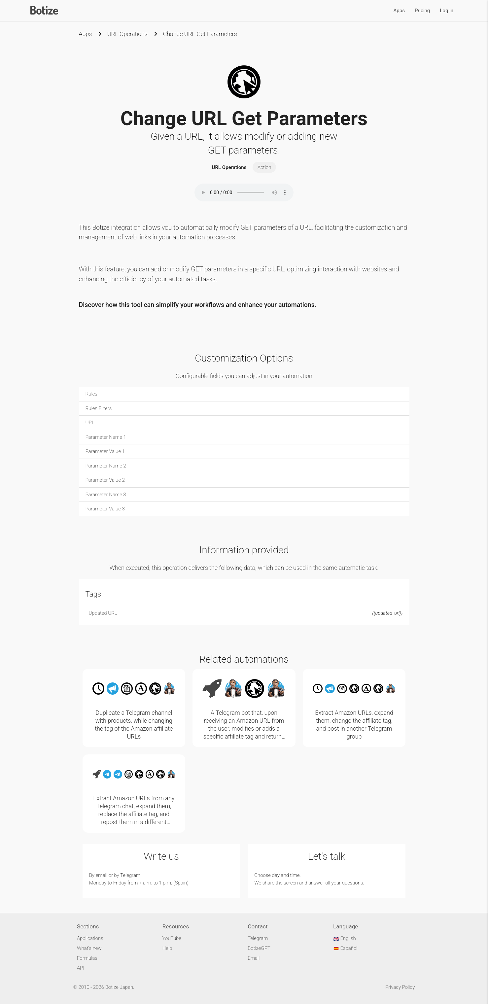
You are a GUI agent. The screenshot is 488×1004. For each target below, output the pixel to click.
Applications (90, 938)
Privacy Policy (400, 987)
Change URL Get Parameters (200, 33)
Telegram (130, 875)
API (80, 968)
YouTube (171, 938)
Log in (446, 11)
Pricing (422, 11)
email (101, 875)
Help (167, 948)
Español (345, 948)
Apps (399, 11)
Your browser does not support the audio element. (244, 192)
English (344, 938)
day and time (286, 875)
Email (254, 958)
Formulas (87, 958)
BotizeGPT (259, 948)
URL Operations (127, 33)
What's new (89, 948)
